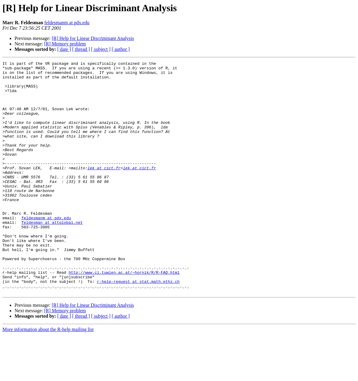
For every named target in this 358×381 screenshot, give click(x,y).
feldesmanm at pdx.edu (66, 22)
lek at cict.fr (104, 189)
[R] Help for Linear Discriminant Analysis (93, 38)
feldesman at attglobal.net (52, 255)
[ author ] (121, 49)
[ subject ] (101, 49)
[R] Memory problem (65, 43)
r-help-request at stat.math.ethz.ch (138, 326)
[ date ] (64, 49)
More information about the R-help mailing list (48, 375)
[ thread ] (81, 49)
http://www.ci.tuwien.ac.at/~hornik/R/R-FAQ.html (124, 315)
